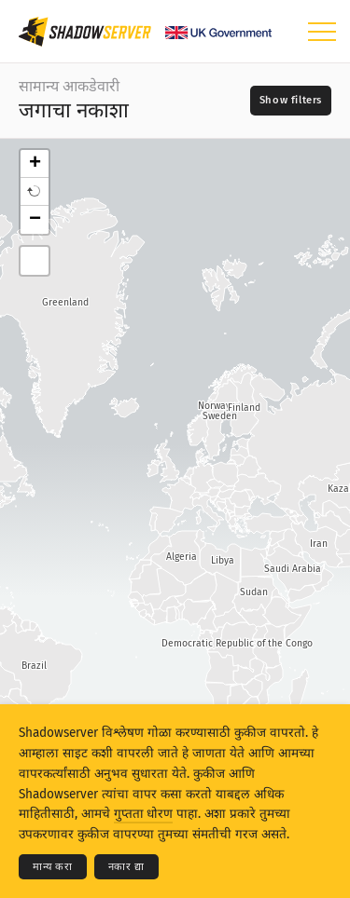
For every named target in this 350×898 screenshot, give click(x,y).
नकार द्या (126, 867)
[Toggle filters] (290, 101)
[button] (35, 192)
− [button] (35, 220)
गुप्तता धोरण (143, 814)
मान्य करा (53, 867)
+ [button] (35, 164)
